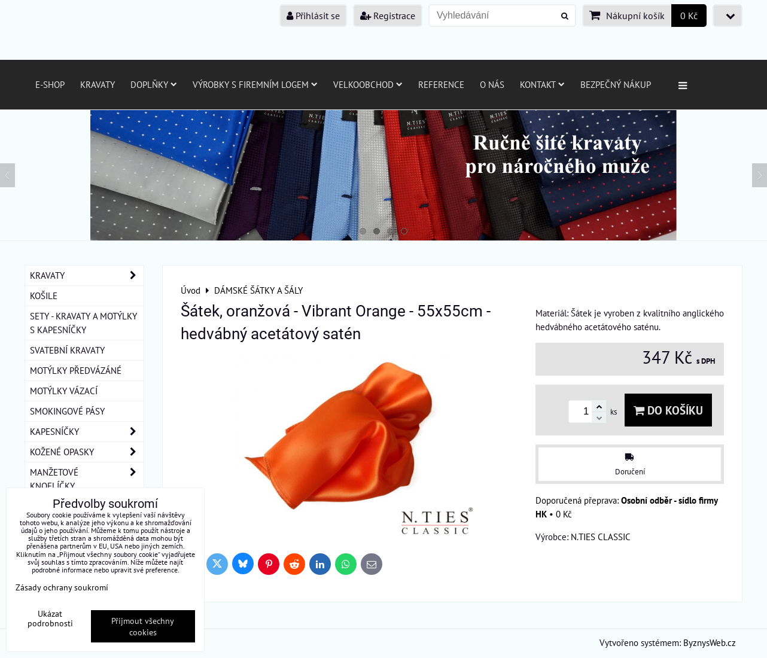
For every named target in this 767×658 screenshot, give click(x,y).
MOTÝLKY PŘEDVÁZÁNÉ (75, 370)
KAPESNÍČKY (87, 431)
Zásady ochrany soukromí (62, 587)
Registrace (387, 16)
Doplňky (153, 84)
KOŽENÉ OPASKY (87, 452)
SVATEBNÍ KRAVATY (67, 350)
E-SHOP (50, 84)
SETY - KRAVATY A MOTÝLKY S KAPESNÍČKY (83, 323)
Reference (441, 84)
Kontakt (542, 84)
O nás (492, 84)
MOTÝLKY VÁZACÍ (64, 391)
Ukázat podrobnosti (50, 618)
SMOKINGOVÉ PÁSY (67, 411)
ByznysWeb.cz (709, 642)
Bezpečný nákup (615, 84)
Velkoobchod (368, 84)
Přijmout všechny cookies (142, 626)
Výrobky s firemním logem (255, 84)
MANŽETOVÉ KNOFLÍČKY (87, 479)
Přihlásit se (313, 16)
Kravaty (97, 84)
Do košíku (668, 410)
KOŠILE (43, 295)
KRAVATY (87, 275)
